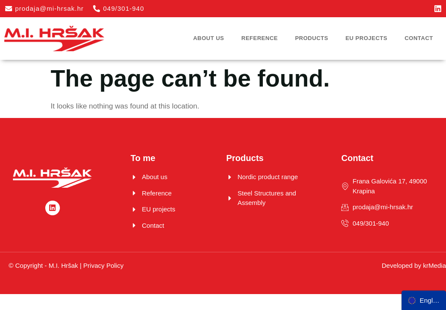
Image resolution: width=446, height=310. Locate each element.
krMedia (434, 265)
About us (208, 38)
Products (311, 38)
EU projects (366, 38)
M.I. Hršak (63, 265)
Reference (259, 38)
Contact (419, 38)
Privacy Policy (103, 265)
